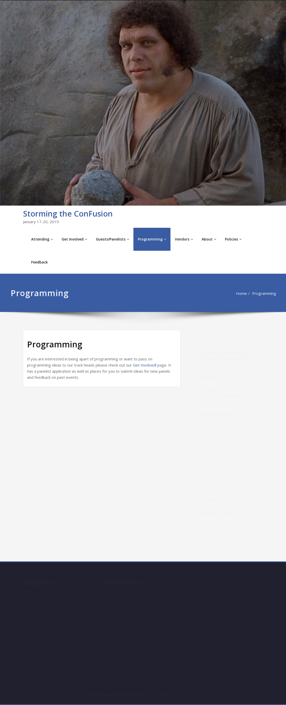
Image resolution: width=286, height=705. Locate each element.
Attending (42, 239)
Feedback (39, 262)
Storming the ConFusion (68, 213)
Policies (233, 239)
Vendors (184, 239)
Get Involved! (144, 365)
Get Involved (74, 239)
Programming (152, 239)
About (209, 239)
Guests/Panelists (112, 239)
